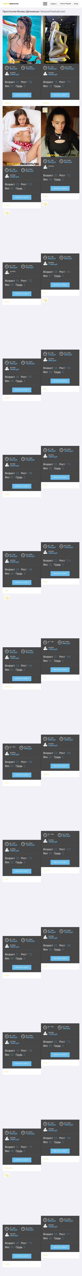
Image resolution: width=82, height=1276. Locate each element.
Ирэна (7, 197)
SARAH (41, 1271)
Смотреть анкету (22, 95)
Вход (76, 4)
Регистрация (65, 4)
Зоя (11, 1269)
